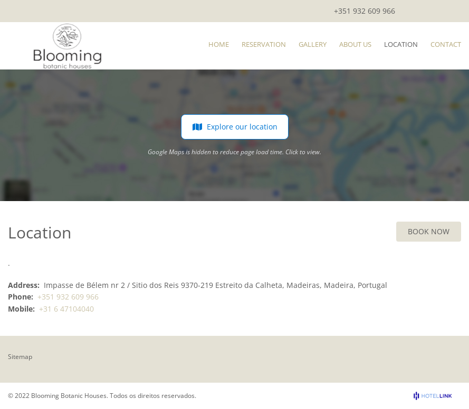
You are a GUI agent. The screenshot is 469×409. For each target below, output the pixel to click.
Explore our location (234, 127)
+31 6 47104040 (66, 309)
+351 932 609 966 (364, 11)
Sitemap (20, 356)
